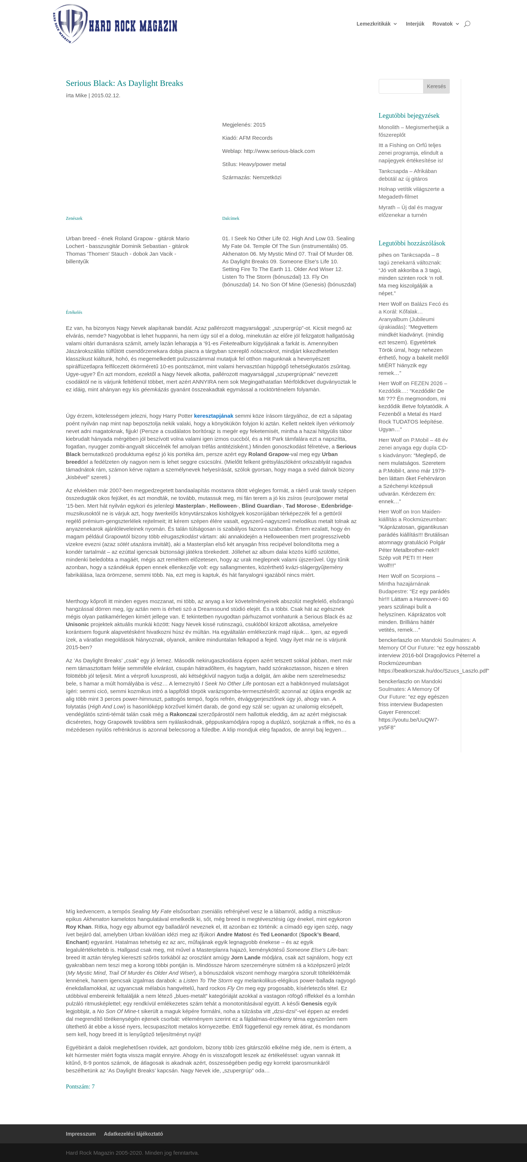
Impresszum (81, 1134)
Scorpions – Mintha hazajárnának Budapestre (409, 583)
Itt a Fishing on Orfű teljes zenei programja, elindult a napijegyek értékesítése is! (411, 152)
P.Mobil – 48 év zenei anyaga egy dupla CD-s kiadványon (413, 447)
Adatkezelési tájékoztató (133, 1134)
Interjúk (415, 24)
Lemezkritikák (374, 24)
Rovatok (443, 24)
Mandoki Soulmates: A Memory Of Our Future (410, 689)
